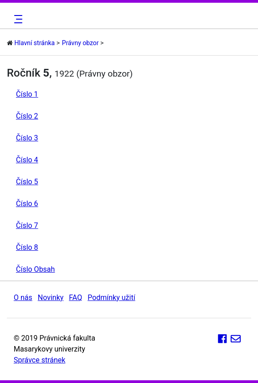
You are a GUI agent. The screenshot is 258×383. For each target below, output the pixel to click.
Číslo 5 (27, 181)
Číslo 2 (27, 116)
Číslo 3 (27, 138)
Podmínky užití (111, 297)
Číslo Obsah (35, 269)
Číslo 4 (27, 159)
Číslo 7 (27, 225)
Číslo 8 (27, 247)
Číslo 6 (27, 203)
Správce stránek (39, 360)
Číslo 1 (27, 94)
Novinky (51, 297)
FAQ (75, 297)
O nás (23, 297)
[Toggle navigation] (17, 19)
